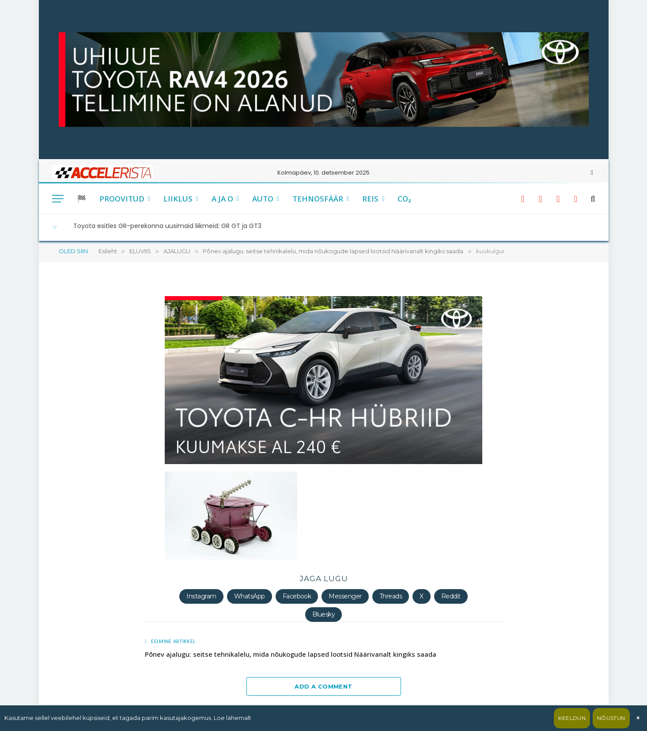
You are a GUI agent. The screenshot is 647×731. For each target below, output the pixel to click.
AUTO (262, 199)
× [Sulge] (638, 718)
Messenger (345, 596)
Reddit (451, 596)
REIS (370, 199)
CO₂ (404, 199)
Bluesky (323, 614)
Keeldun (572, 718)
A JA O (222, 199)
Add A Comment (323, 686)
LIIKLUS (178, 199)
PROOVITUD (121, 199)
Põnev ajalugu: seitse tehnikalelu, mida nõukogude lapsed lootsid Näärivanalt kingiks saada (290, 654)
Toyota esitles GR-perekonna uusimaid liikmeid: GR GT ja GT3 (167, 226)
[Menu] (58, 199)
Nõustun (611, 718)
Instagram (201, 596)
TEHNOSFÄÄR (317, 199)
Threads (390, 596)
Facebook (297, 596)
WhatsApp (249, 596)
